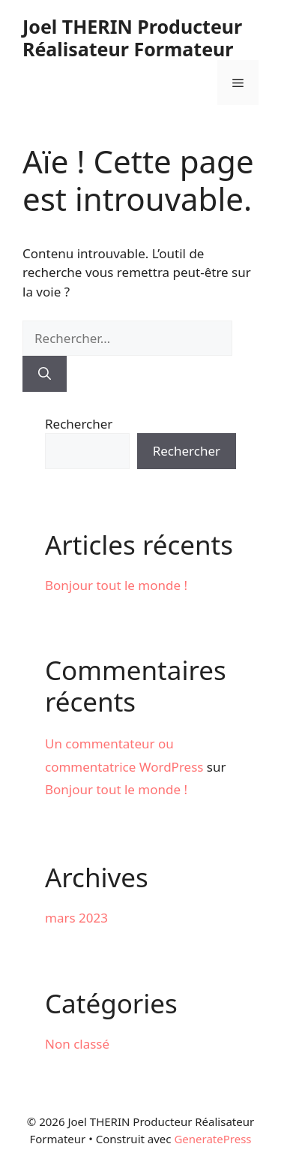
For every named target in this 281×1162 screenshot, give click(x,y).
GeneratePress (212, 1138)
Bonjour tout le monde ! (116, 585)
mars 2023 (76, 917)
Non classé (77, 1043)
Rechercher (78, 423)
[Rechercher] (44, 374)
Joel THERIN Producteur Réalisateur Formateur (132, 38)
